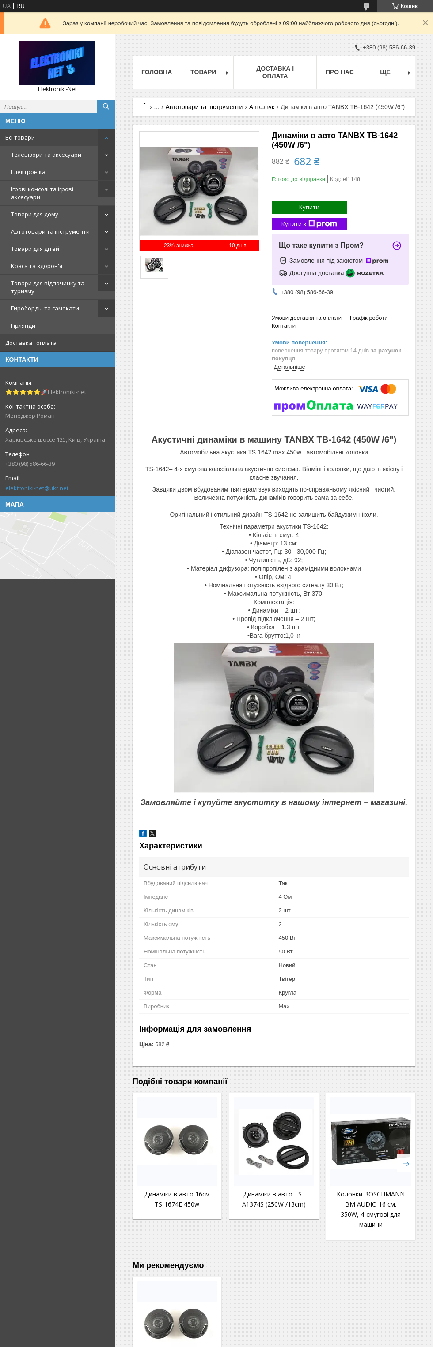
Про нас (340, 72)
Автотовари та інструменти (50, 231)
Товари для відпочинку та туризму (47, 287)
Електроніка (28, 172)
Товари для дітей (35, 249)
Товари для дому (34, 214)
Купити (309, 207)
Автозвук (261, 106)
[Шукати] (106, 106)
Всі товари (20, 137)
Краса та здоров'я (36, 266)
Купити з (309, 224)
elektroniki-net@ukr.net (36, 488)
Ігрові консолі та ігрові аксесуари (42, 193)
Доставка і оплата (31, 343)
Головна (156, 72)
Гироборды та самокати (45, 308)
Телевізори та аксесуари (46, 155)
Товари (203, 72)
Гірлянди (23, 325)
